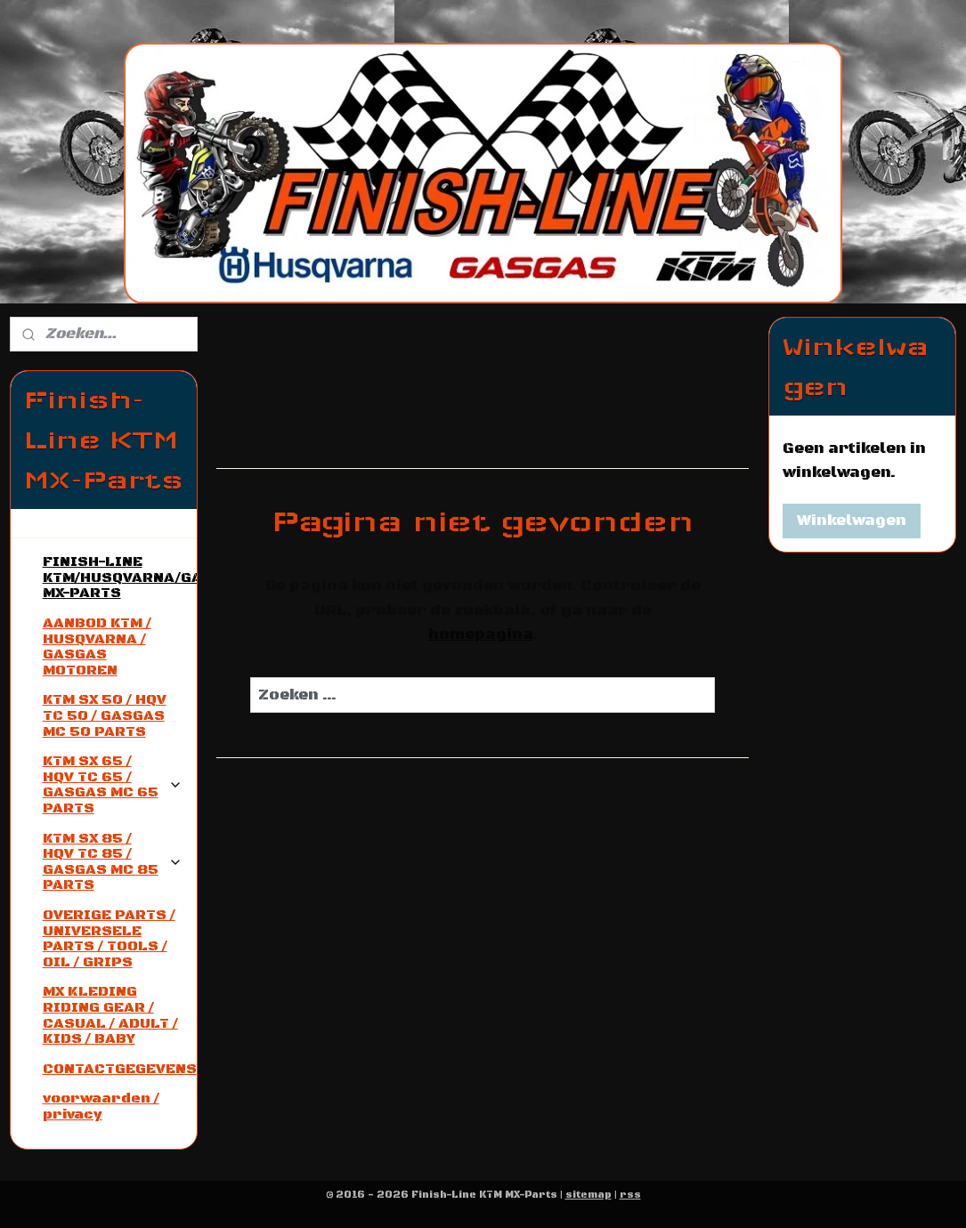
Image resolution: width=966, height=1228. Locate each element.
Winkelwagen (851, 520)
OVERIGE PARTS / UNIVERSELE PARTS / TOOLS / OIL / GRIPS (109, 938)
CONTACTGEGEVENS (120, 1069)
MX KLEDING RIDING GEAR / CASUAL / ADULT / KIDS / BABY (110, 1014)
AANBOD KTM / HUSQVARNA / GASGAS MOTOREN (97, 646)
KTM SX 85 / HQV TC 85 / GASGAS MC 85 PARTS (113, 861)
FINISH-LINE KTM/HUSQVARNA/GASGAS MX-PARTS (120, 577)
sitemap (588, 1195)
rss (630, 1195)
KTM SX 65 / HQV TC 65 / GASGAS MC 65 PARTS (113, 784)
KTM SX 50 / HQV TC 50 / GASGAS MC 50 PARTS (104, 715)
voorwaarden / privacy (101, 1106)
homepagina (480, 634)
